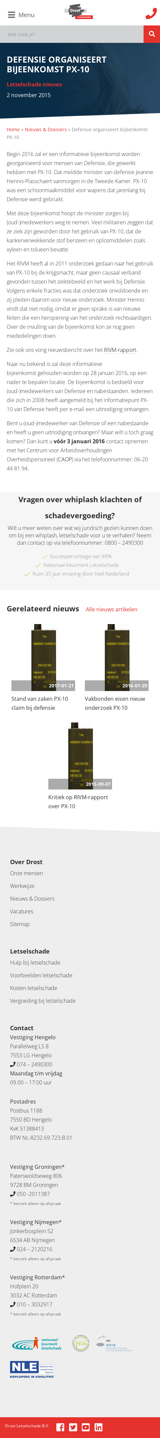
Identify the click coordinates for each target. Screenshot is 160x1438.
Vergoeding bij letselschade (43, 1000)
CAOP (65, 459)
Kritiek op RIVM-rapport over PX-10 (78, 801)
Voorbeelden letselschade (41, 975)
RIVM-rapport (120, 350)
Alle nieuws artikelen (112, 609)
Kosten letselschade (33, 988)
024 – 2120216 (34, 1249)
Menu (21, 15)
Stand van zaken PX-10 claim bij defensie (39, 703)
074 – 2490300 (34, 1064)
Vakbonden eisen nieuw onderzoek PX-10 (115, 703)
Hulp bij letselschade (35, 962)
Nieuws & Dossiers (46, 129)
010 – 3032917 (34, 1304)
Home (13, 129)
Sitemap (20, 924)
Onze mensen (26, 873)
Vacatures (21, 911)
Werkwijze (22, 886)
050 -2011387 (33, 1194)
